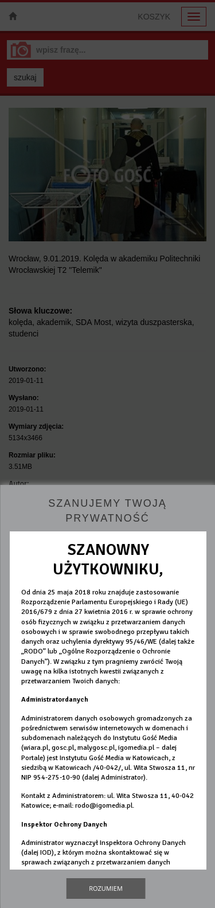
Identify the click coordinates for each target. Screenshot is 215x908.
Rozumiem (106, 888)
